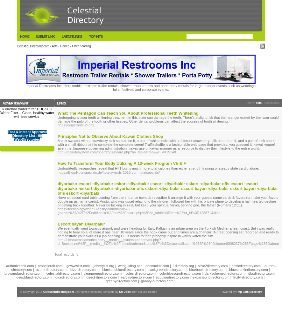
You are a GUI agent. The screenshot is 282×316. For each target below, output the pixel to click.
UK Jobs (125, 291)
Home (24, 36)
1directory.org (183, 266)
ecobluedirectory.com (172, 277)
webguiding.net (130, 266)
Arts (55, 46)
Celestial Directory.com (33, 46)
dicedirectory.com (68, 277)
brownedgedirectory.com (23, 273)
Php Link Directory (249, 291)
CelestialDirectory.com (58, 291)
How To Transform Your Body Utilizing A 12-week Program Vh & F (122, 163)
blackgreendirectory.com (167, 270)
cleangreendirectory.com (103, 273)
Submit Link (45, 36)
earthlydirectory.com (136, 277)
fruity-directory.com (248, 277)
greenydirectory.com (121, 281)
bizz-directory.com (84, 270)
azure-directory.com (51, 270)
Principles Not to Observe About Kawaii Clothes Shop (110, 136)
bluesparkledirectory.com (248, 270)
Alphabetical (271, 102)
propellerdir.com (50, 266)
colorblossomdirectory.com (180, 273)
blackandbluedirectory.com (123, 270)
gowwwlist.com (78, 266)
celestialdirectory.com (63, 273)
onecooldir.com (157, 266)
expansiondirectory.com (211, 277)
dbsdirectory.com (261, 273)
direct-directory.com (102, 277)
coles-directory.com (140, 273)
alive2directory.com (213, 266)
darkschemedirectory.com (224, 273)
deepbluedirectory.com (34, 277)
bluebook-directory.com (207, 270)
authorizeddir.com (20, 266)
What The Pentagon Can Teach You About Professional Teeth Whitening (128, 113)
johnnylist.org (104, 266)
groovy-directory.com (157, 281)
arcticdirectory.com (245, 266)
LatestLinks (72, 36)
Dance (64, 46)
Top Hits (95, 36)
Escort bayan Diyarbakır (81, 224)
